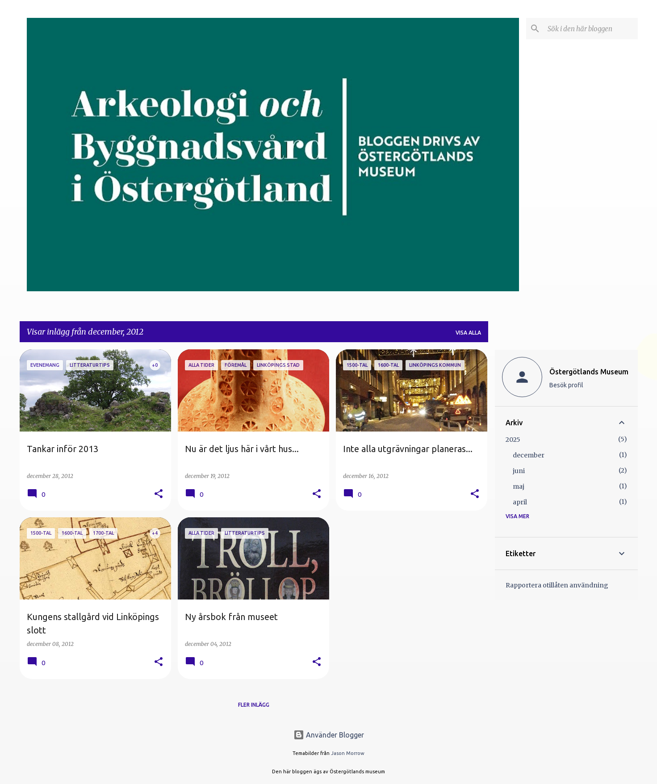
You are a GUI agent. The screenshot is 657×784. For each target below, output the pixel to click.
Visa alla (468, 332)
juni (519, 471)
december (528, 455)
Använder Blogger (328, 735)
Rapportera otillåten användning (557, 585)
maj (518, 486)
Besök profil (566, 385)
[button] (158, 494)
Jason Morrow (347, 753)
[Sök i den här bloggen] (591, 28)
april (520, 502)
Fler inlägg (253, 705)
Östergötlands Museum (588, 372)
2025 (513, 440)
